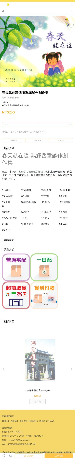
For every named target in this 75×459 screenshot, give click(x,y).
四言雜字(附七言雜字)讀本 (21, 359)
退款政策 (23, 390)
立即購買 (59, 455)
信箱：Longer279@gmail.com (16, 409)
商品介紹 (14, 140)
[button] (71, 353)
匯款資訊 (14, 390)
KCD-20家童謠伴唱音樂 (53, 359)
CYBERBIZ (7, 449)
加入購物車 (29, 455)
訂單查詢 (41, 390)
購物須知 (6, 390)
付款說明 (32, 390)
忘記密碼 (50, 390)
